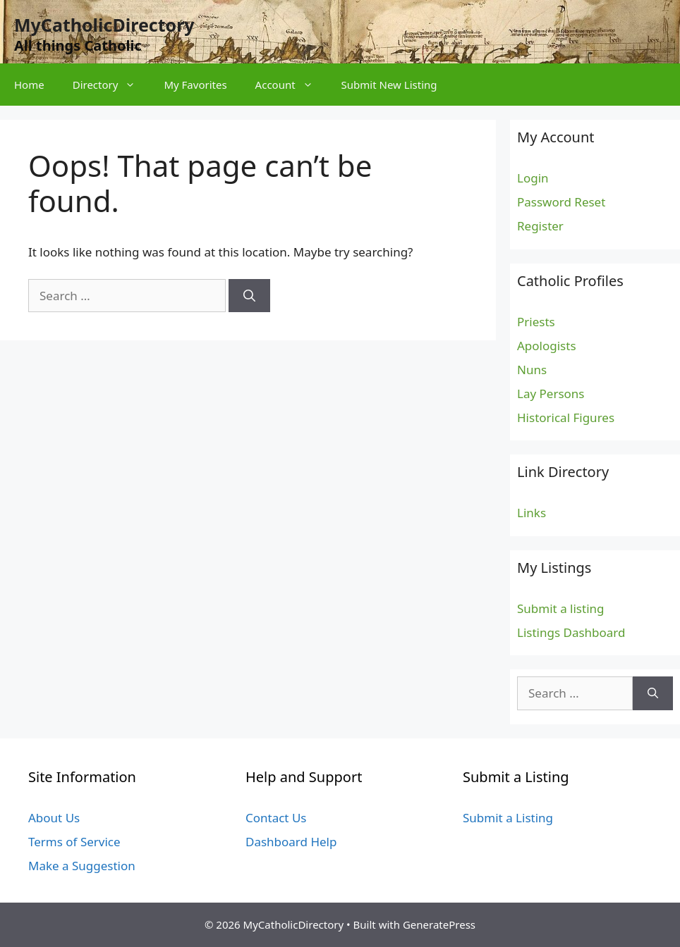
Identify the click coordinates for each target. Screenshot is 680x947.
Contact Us (276, 818)
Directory (111, 84)
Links (531, 513)
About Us (54, 818)
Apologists (546, 346)
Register (540, 226)
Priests (536, 322)
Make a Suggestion (81, 866)
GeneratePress (439, 924)
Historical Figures (565, 417)
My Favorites (195, 85)
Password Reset (561, 202)
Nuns (532, 369)
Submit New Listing (389, 85)
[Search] (249, 296)
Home (29, 85)
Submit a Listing (508, 818)
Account (291, 84)
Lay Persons (551, 393)
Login (533, 178)
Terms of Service (74, 842)
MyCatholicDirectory (104, 25)
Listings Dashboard (571, 632)
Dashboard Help (290, 842)
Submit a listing (561, 608)
